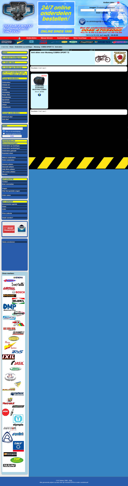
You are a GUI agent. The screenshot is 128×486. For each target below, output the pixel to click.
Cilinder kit (6, 85)
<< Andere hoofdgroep (12, 57)
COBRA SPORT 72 (47, 47)
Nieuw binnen (47, 38)
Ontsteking (6, 92)
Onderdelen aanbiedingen (11, 148)
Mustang (37, 47)
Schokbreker (6, 97)
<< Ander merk (8, 62)
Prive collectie (7, 213)
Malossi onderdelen (9, 157)
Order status (96, 38)
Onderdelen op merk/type (23, 47)
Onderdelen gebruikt (9, 151)
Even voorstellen (8, 184)
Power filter (6, 95)
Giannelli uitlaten (8, 167)
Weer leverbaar (80, 38)
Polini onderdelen (8, 160)
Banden (4, 174)
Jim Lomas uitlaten (8, 172)
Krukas (4, 90)
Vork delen (58, 47)
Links (4, 209)
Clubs (4, 206)
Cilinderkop (6, 87)
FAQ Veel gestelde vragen (11, 191)
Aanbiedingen (63, 38)
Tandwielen (6, 102)
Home (12, 47)
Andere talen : (111, 2)
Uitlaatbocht (6, 107)
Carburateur (6, 82)
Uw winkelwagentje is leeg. (97, 21)
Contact (5, 181)
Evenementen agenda (9, 204)
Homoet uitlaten (7, 164)
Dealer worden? (102, 13)
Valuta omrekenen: (8, 242)
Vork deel (5, 119)
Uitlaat (4, 104)
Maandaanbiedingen (9, 143)
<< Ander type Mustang (12, 67)
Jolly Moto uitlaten (8, 169)
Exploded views (7, 153)
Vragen (4, 188)
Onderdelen (31, 38)
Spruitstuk (5, 99)
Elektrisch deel (7, 117)
